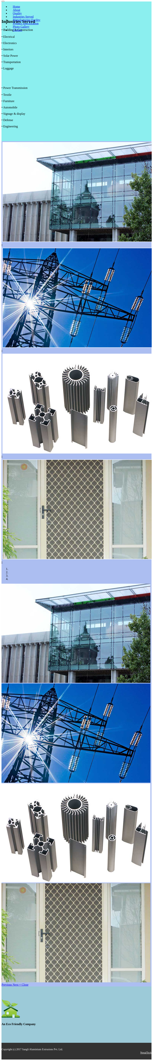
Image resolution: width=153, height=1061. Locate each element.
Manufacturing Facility (26, 20)
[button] (7, 984)
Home (16, 6)
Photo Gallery (21, 26)
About (16, 10)
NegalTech (146, 1052)
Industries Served (23, 16)
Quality (17, 13)
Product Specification (26, 23)
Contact (17, 30)
